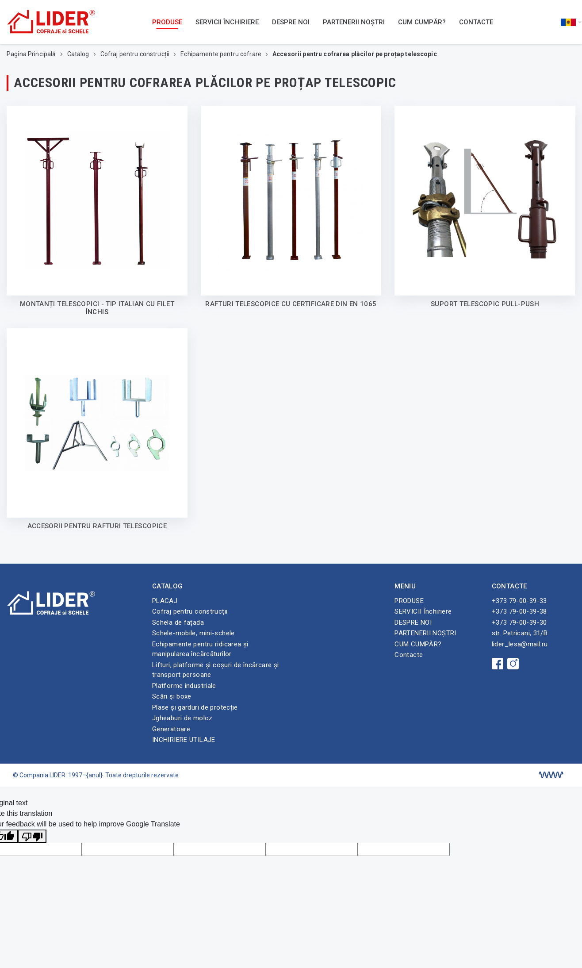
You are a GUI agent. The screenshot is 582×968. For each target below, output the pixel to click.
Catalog (79, 54)
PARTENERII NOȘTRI (354, 22)
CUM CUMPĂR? (422, 22)
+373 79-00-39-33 (519, 601)
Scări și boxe (171, 696)
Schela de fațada (178, 622)
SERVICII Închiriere (227, 22)
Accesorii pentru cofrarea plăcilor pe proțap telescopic (354, 54)
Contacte (476, 22)
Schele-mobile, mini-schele (193, 633)
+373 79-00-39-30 (519, 622)
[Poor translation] (32, 836)
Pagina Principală (32, 54)
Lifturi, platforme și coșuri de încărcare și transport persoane (215, 670)
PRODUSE (167, 22)
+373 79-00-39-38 (519, 611)
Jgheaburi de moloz (182, 718)
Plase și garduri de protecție (195, 707)
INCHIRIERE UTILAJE (183, 740)
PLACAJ (164, 601)
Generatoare (171, 729)
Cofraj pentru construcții (135, 54)
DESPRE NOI (291, 22)
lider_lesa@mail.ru (520, 644)
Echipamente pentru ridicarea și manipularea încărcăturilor (200, 649)
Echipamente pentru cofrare (221, 54)
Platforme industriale (184, 686)
